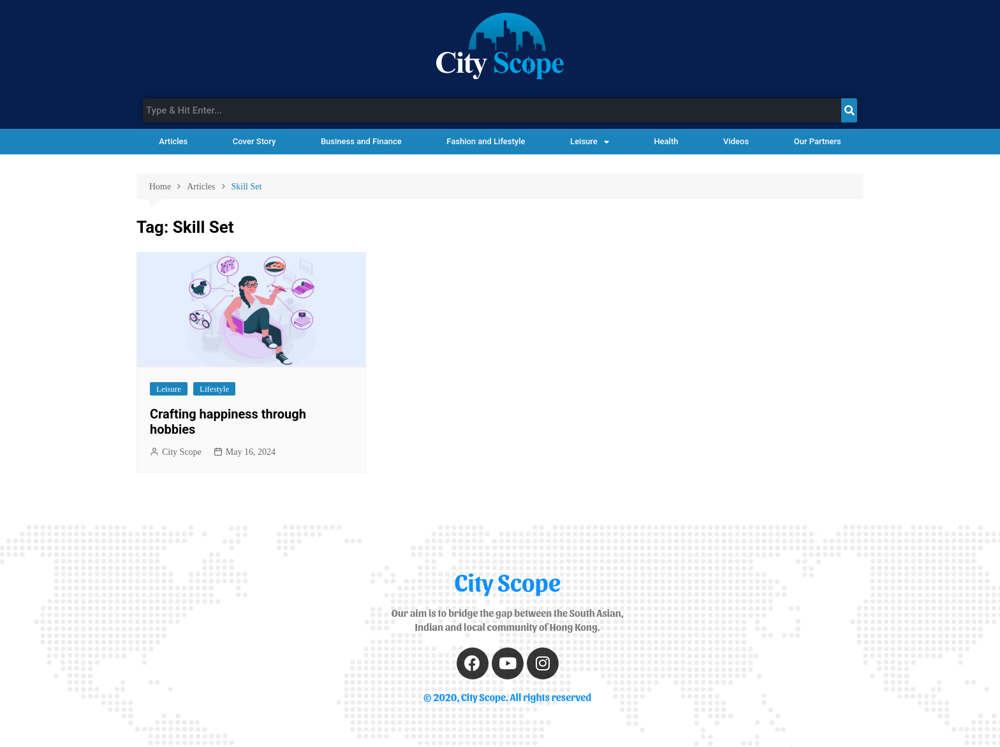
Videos (736, 141)
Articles (173, 141)
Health (666, 141)
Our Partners (817, 141)
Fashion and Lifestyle (485, 141)
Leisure (589, 141)
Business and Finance (361, 141)
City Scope (182, 452)
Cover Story (254, 141)
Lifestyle (214, 389)
